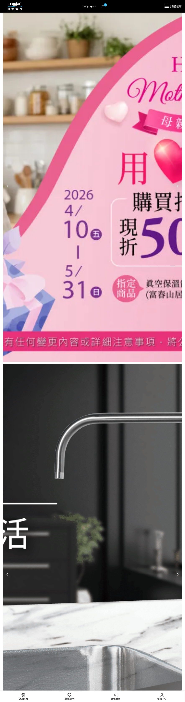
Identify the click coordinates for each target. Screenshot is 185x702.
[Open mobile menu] (173, 6)
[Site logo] (14, 6)
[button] (7, 186)
